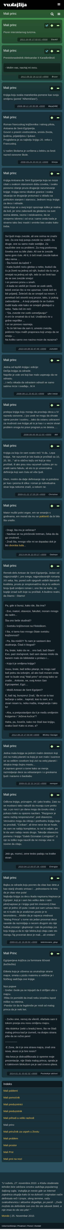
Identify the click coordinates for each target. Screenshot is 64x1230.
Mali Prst (8, 1152)
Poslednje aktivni (49, 1074)
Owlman (54, 555)
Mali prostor (10, 1145)
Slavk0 (54, 40)
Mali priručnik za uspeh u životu (21, 1131)
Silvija (55, 162)
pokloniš (44, 516)
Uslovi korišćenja (9, 1226)
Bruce (55, 77)
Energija (53, 867)
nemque (54, 783)
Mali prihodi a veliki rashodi (18, 1117)
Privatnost (21, 1226)
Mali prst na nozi (12, 1158)
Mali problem (10, 1138)
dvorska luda (16, 545)
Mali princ (10, 25)
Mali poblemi (10, 1090)
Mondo (6, 1215)
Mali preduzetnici (13, 1104)
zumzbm (53, 349)
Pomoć (30, 1226)
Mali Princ (10, 953)
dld (56, 435)
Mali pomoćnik (11, 1097)
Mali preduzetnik (12, 1111)
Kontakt (38, 1226)
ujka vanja (52, 394)
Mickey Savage (50, 735)
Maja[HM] (53, 106)
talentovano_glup (49, 942)
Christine (53, 494)
